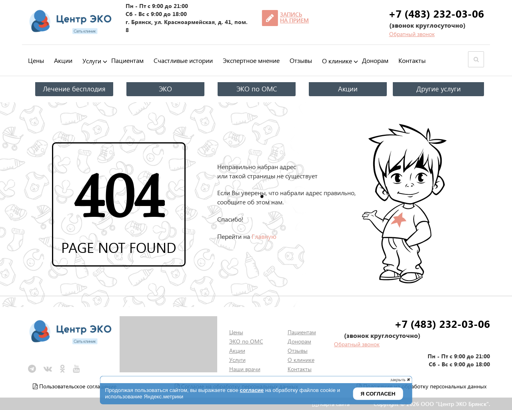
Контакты (412, 60)
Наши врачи (244, 369)
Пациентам (127, 60)
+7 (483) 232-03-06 (436, 13)
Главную (264, 236)
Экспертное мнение (251, 60)
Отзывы (301, 60)
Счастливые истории (183, 60)
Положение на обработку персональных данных (421, 386)
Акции (63, 60)
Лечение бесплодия (74, 88)
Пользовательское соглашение (74, 386)
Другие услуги (438, 88)
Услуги (91, 61)
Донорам (375, 60)
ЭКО (165, 88)
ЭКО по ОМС (256, 88)
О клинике (337, 61)
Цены (36, 60)
